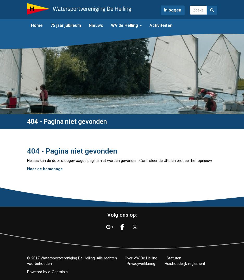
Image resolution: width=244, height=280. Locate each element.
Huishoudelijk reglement (185, 263)
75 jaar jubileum (66, 25)
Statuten (174, 258)
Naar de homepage (45, 169)
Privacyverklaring (141, 263)
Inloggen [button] (172, 10)
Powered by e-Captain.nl (47, 272)
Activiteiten (160, 25)
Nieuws (96, 25)
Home (37, 25)
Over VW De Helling (141, 258)
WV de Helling (126, 25)
